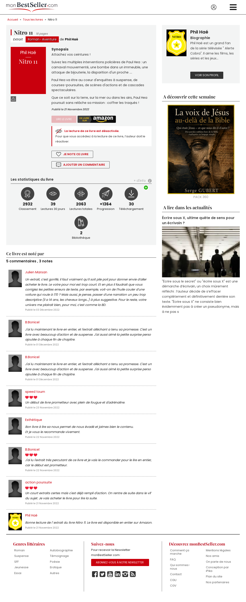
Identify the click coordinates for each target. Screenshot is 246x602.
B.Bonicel (32, 324)
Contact (176, 578)
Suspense (21, 560)
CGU (173, 584)
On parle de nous (218, 565)
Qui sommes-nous (180, 571)
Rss (132, 578)
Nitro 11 (52, 19)
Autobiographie (61, 554)
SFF (16, 565)
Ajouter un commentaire (84, 166)
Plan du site (214, 580)
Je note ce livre (76, 155)
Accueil (12, 19)
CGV (173, 589)
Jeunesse (21, 571)
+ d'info (140, 182)
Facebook (95, 578)
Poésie (55, 565)
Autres (54, 577)
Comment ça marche (179, 556)
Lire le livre (64, 120)
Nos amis (212, 560)
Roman (33, 39)
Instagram (125, 578)
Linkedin (117, 578)
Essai (17, 577)
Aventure (49, 39)
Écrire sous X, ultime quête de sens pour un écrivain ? (198, 221)
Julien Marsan (36, 273)
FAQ (173, 563)
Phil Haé (71, 39)
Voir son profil (207, 75)
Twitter (102, 578)
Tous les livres (33, 19)
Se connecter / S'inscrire (213, 7)
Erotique (56, 571)
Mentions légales (218, 554)
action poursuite (38, 485)
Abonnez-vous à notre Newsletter (120, 566)
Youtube (110, 578)
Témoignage (59, 560)
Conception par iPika (217, 573)
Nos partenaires (217, 586)
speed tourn (35, 394)
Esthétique (33, 422)
